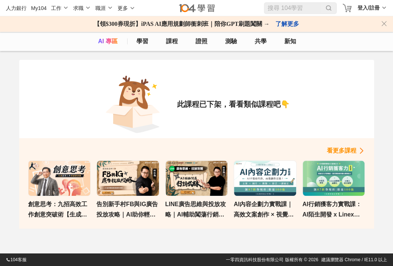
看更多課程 (341, 150)
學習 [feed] (142, 41)
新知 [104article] (290, 41)
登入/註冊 (369, 8)
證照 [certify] (201, 41)
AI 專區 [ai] (107, 41)
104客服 (16, 259)
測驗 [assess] (231, 41)
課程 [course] (172, 41)
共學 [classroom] (261, 41)
